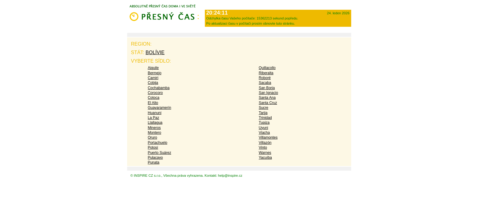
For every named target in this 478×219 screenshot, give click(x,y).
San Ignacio (268, 93)
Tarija (263, 113)
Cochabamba (158, 88)
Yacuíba (265, 157)
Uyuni (263, 128)
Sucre (263, 108)
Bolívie (155, 52)
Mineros (154, 128)
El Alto (153, 103)
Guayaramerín (159, 108)
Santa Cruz (268, 103)
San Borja (267, 88)
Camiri (153, 78)
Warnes (265, 153)
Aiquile (153, 68)
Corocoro (155, 93)
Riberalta (266, 73)
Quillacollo (267, 68)
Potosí (153, 147)
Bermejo (155, 73)
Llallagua (155, 122)
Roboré (265, 78)
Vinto (263, 147)
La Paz (153, 118)
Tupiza (264, 122)
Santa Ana (267, 98)
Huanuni (155, 113)
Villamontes (268, 137)
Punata (153, 162)
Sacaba (265, 83)
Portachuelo (157, 143)
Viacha (264, 132)
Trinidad (265, 118)
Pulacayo (155, 157)
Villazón (265, 143)
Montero (154, 132)
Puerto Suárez (159, 153)
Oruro (152, 137)
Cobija (153, 83)
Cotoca (153, 98)
